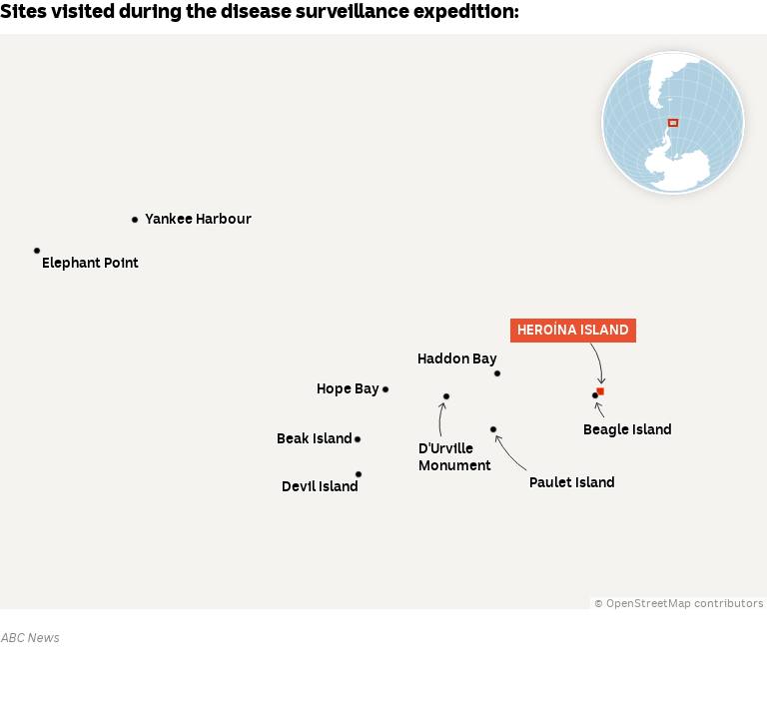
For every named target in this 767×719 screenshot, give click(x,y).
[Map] (383, 321)
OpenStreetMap (648, 603)
